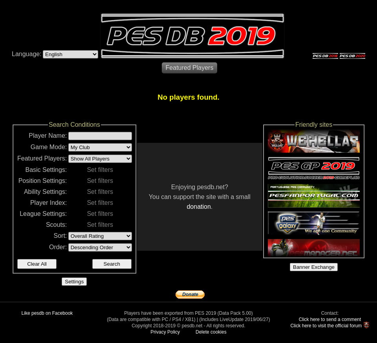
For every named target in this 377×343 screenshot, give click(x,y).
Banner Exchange (314, 267)
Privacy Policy (165, 332)
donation (198, 206)
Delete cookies (211, 332)
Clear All (37, 264)
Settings (74, 282)
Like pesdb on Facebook (47, 313)
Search (112, 264)
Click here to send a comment (330, 319)
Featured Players (190, 67)
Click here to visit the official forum (326, 325)
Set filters (100, 169)
